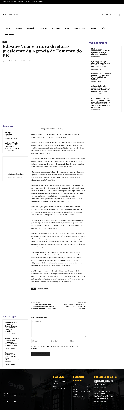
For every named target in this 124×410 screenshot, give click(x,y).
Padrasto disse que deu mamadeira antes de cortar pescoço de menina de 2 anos (43, 306)
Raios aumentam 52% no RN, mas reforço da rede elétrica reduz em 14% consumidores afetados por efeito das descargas (100, 103)
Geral (5, 42)
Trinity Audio (52, 129)
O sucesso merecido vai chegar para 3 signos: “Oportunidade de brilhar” (12, 357)
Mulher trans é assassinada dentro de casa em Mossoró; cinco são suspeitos (11, 327)
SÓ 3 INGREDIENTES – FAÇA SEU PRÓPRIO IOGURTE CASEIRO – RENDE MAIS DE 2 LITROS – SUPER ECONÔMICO (104, 395)
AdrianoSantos (8, 61)
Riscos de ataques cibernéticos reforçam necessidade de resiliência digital (12, 342)
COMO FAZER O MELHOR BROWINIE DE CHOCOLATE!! (103, 383)
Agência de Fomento (42, 288)
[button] (118, 14)
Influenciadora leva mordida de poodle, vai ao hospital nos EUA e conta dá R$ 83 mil (100, 88)
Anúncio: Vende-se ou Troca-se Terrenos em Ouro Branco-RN (12, 145)
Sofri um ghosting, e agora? (9, 134)
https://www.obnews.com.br (15, 177)
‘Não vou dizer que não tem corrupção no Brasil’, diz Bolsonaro (74, 306)
